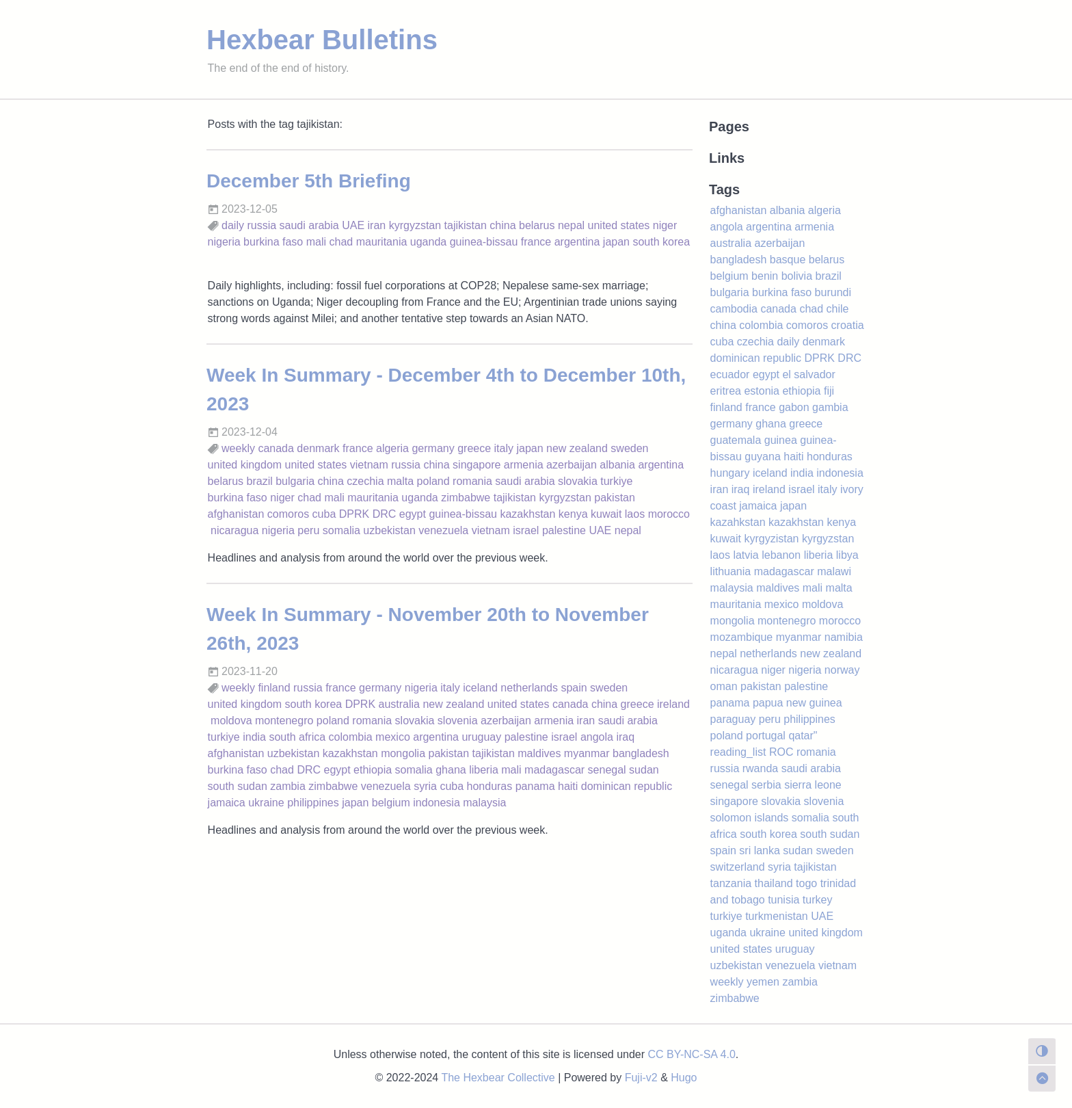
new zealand (577, 448)
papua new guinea (797, 703)
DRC (385, 514)
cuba (324, 514)
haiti (568, 786)
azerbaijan (571, 465)
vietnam (369, 465)
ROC (781, 752)
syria (425, 786)
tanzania (731, 883)
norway (842, 670)
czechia (365, 481)
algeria (392, 448)
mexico (392, 737)
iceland (480, 688)
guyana (763, 456)
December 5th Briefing (308, 181)
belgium (391, 802)
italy (503, 448)
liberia (483, 770)
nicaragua (234, 530)
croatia (847, 325)
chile (838, 309)
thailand (774, 883)
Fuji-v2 (641, 1077)
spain (574, 688)
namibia (844, 637)
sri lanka (759, 850)
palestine (564, 530)
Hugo (684, 1077)
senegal (607, 770)
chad (341, 242)
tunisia (783, 900)
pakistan (614, 497)
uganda (428, 242)
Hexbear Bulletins (322, 40)
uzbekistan (389, 530)
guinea (780, 440)
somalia (341, 530)
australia (399, 704)
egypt (412, 514)
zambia (288, 786)
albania (617, 465)
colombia (351, 737)
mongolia (403, 753)
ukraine (266, 802)
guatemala (736, 440)
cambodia (734, 309)
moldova (231, 720)
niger (665, 225)
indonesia (436, 802)
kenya (573, 514)
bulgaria (295, 481)
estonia (761, 391)
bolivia (796, 276)
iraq (625, 737)
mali (316, 242)
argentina (577, 242)
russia (261, 225)
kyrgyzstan (415, 225)
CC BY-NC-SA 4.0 (692, 1054)
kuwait (606, 514)
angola (596, 737)
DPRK (354, 514)
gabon (794, 407)
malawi (834, 571)
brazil (260, 481)
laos (635, 514)
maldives (539, 753)
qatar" (802, 735)
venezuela (443, 530)
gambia (830, 407)
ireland (673, 704)
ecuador (730, 374)
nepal (571, 225)
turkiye (616, 481)
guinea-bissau (484, 242)
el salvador (808, 374)
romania (472, 481)
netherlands (529, 688)
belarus (536, 225)
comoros (288, 514)
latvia (745, 555)
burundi (833, 292)
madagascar (554, 770)
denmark (318, 448)
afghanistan (236, 514)
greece (474, 448)
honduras (490, 786)
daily (233, 225)
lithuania (730, 571)
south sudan (237, 786)
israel (526, 530)
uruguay (481, 737)
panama (535, 786)
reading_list (738, 752)
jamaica (226, 802)
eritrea (725, 391)
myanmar (587, 753)
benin (764, 276)
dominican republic (626, 786)
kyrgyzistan (771, 538)
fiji (829, 391)
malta (400, 481)
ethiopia (372, 770)
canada (276, 448)
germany (433, 448)
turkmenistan (776, 916)
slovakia (578, 481)
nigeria (224, 242)
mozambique (741, 637)
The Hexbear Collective (497, 1077)
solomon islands (749, 817)
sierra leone (813, 785)
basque (788, 259)
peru (308, 530)
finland (274, 688)
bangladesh (641, 753)
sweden (629, 448)
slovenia (458, 720)
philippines (313, 802)
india (254, 737)
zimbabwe (465, 497)
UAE (353, 225)
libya (847, 555)
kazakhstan (527, 514)
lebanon (781, 555)
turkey (818, 900)
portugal (766, 735)
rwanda (760, 768)
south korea (661, 242)
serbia (766, 785)
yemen (763, 982)
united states (619, 225)
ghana (451, 770)
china (502, 225)
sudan (644, 770)
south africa (297, 737)
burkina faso (273, 242)
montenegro (284, 720)
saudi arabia (309, 225)
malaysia (484, 802)
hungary (730, 473)
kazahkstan (738, 522)
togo (806, 883)
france (536, 242)
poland (433, 481)
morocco (669, 514)
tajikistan (465, 225)
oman (724, 686)
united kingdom (245, 465)
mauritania (381, 242)
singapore (476, 465)
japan (616, 242)
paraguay (733, 719)
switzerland (737, 867)
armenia (524, 465)
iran (377, 225)
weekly (238, 448)
